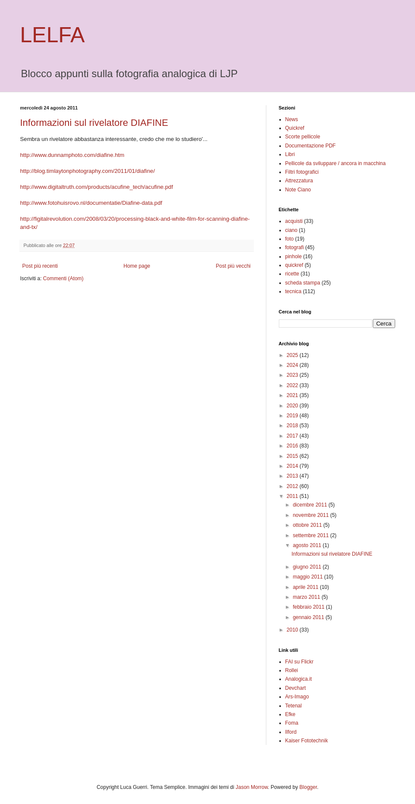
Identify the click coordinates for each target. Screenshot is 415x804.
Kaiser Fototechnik (306, 741)
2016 (293, 446)
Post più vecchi (233, 266)
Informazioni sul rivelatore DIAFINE (94, 122)
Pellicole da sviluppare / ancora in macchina (335, 163)
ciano (291, 230)
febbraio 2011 (309, 607)
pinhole (293, 256)
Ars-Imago (297, 697)
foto (289, 239)
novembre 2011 (311, 515)
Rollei (291, 670)
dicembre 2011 (310, 505)
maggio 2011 (308, 577)
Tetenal (293, 706)
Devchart (295, 688)
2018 (293, 425)
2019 (293, 416)
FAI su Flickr (299, 662)
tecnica (293, 291)
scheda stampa (302, 283)
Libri (290, 154)
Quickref (295, 128)
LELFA (52, 35)
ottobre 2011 (308, 525)
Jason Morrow (252, 787)
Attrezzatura (299, 181)
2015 (293, 456)
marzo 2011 (307, 597)
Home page (136, 266)
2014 (293, 466)
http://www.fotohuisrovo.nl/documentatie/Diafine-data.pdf (91, 203)
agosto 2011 (307, 545)
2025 (293, 355)
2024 (293, 365)
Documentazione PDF (310, 146)
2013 (293, 476)
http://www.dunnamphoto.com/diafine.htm (72, 155)
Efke (290, 714)
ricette (292, 274)
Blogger (308, 787)
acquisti (294, 221)
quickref (294, 265)
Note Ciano (298, 190)
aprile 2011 (306, 587)
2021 (293, 395)
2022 (293, 385)
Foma (292, 723)
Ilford (291, 732)
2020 (293, 406)
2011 (293, 496)
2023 (293, 375)
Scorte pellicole (302, 137)
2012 (293, 486)
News (291, 119)
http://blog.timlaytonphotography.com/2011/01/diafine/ (87, 171)
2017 (293, 436)
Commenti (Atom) (63, 278)
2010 (293, 630)
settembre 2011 (311, 535)
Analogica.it (298, 679)
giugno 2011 (307, 567)
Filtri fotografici (302, 172)
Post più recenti (40, 266)
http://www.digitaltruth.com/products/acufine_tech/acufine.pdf (96, 187)
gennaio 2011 (309, 617)
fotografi (294, 247)
